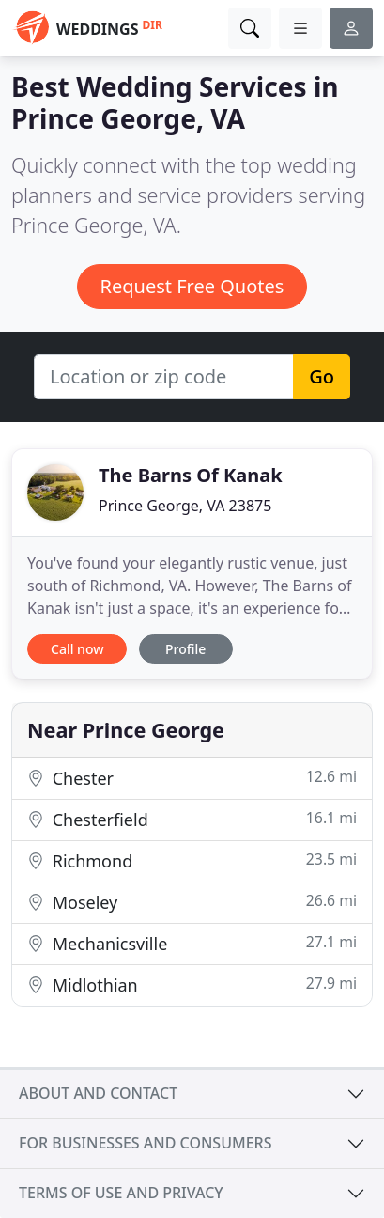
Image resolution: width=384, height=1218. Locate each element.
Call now (77, 649)
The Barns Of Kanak (191, 475)
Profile (185, 649)
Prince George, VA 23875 (185, 505)
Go (321, 376)
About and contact (98, 1093)
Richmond (192, 860)
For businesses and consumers (145, 1142)
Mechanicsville (192, 943)
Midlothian (192, 984)
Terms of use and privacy (121, 1192)
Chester (192, 777)
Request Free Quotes (192, 286)
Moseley (192, 902)
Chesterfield (192, 819)
